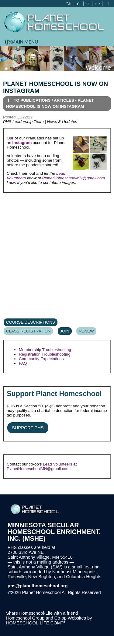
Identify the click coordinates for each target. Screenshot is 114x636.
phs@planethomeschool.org (38, 585)
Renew (86, 331)
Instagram (22, 142)
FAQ (23, 363)
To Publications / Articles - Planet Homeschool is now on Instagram (50, 103)
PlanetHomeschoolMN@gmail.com (73, 178)
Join (64, 331)
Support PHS (28, 427)
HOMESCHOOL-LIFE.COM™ (35, 622)
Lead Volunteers (57, 464)
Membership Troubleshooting (45, 349)
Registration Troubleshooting (45, 354)
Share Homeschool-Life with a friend (42, 613)
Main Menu (20, 41)
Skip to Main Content (33, 597)
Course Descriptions (30, 322)
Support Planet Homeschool (54, 394)
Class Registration (28, 331)
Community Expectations (41, 359)
